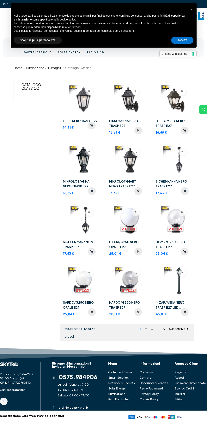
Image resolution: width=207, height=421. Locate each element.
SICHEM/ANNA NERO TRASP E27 (171, 183)
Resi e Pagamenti (151, 388)
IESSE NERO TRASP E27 (80, 121)
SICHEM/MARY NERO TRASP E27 (78, 244)
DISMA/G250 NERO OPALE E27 (124, 244)
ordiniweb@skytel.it (73, 407)
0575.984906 (78, 377)
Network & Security (121, 383)
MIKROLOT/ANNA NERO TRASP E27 (76, 183)
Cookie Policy (149, 399)
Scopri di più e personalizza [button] (38, 40)
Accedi (179, 377)
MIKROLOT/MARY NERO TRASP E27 (122, 183)
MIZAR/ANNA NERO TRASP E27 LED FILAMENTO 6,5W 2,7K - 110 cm (173, 305)
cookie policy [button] (67, 19)
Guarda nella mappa (12, 389)
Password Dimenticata (190, 383)
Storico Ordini (184, 388)
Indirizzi (180, 393)
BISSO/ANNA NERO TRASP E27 (123, 123)
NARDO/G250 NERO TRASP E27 (124, 304)
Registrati (181, 372)
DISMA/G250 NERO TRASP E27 (170, 244)
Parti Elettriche (118, 399)
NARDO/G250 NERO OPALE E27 (78, 304)
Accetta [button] (182, 40)
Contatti (145, 377)
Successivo (179, 329)
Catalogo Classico (31, 86)
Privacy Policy (149, 393)
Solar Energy (117, 388)
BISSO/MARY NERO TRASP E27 (170, 123)
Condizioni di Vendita (154, 383)
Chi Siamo (146, 372)
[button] (191, 9)
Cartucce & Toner (120, 372)
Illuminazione (116, 393)
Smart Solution (118, 377)
